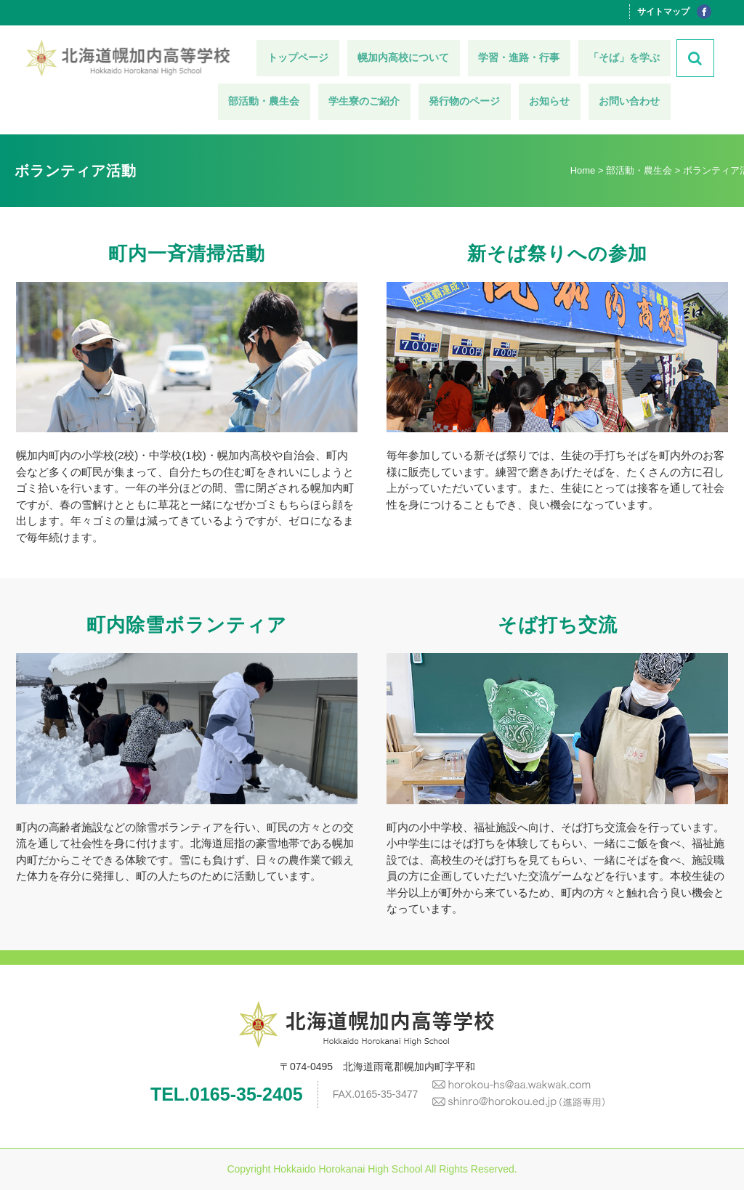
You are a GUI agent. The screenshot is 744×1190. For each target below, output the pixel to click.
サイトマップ (663, 12)
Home (583, 170)
